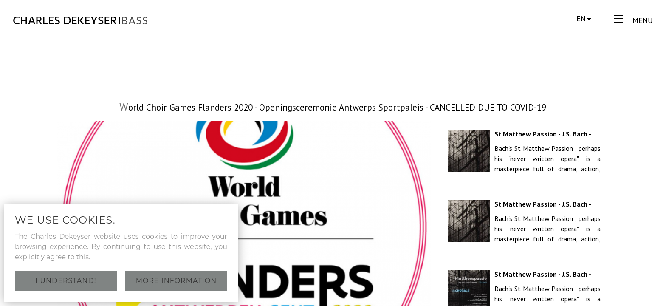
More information (176, 281)
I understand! (65, 281)
